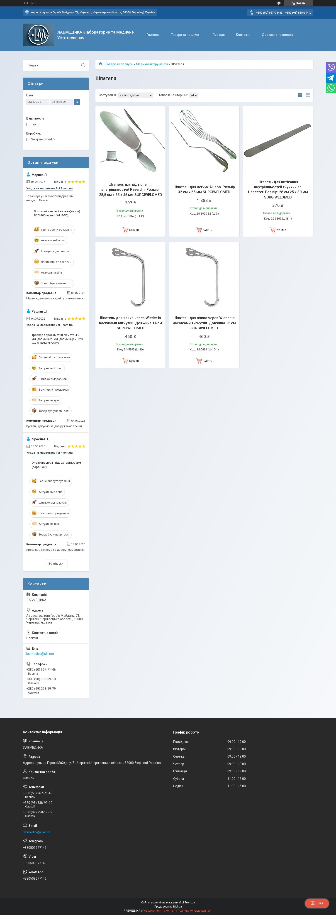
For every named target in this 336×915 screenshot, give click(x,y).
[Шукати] (83, 65)
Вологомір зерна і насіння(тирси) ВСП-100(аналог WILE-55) (57, 213)
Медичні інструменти (152, 64)
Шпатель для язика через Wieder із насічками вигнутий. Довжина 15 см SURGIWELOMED (204, 323)
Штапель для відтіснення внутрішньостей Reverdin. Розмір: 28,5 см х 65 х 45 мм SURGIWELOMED (130, 189)
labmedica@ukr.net (40, 654)
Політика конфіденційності (195, 910)
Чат (317, 903)
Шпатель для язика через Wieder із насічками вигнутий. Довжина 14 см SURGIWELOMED (130, 323)
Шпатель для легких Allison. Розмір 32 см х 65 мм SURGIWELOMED (204, 189)
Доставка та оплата (277, 35)
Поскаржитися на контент (159, 910)
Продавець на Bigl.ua (168, 906)
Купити (134, 229)
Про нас (218, 35)
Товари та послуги (185, 35)
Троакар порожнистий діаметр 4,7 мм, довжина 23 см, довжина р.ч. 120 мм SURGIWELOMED (57, 339)
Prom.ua (190, 902)
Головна (153, 35)
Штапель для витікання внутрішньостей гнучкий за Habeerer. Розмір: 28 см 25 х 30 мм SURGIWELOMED (278, 189)
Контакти (243, 35)
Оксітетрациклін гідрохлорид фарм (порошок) (56, 464)
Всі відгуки (56, 563)
